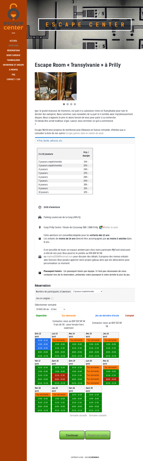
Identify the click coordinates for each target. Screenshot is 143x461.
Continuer (72, 435)
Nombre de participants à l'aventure (53, 291)
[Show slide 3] (71, 104)
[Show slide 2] (67, 104)
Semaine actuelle (78, 415)
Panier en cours (98, 435)
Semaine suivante (98, 415)
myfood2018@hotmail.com (60, 256)
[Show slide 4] (75, 104)
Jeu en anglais (43, 298)
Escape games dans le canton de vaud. (85, 133)
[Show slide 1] (64, 104)
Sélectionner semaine (45, 304)
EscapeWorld (94, 457)
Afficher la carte (108, 227)
